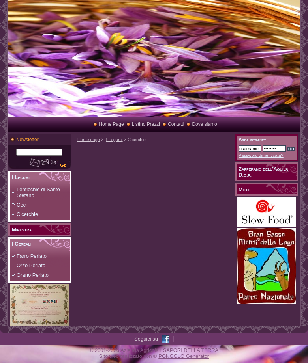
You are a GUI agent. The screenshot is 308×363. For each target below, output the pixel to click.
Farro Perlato (32, 256)
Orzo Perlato (31, 265)
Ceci (22, 205)
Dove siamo (204, 124)
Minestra (22, 230)
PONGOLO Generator (183, 356)
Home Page (111, 124)
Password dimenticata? (261, 155)
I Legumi (21, 177)
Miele (245, 189)
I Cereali (22, 244)
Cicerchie (27, 214)
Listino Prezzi (146, 124)
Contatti (176, 124)
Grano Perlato (33, 275)
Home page (88, 139)
